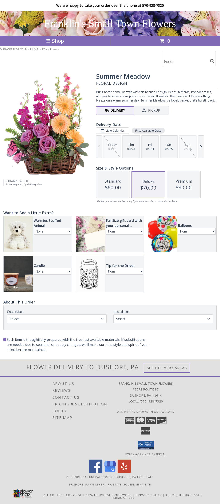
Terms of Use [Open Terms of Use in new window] (123, 497)
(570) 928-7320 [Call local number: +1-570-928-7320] (151, 401)
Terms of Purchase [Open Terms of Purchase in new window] (183, 495)
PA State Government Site (129, 484)
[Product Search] (185, 61)
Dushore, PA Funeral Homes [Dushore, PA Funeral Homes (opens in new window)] (89, 477)
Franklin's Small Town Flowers (110, 23)
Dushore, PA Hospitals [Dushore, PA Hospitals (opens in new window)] (135, 477)
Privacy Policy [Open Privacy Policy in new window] (149, 495)
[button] (146, 445)
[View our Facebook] (95, 472)
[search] (212, 61)
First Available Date (148, 130)
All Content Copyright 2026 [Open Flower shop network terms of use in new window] (68, 495)
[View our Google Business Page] (110, 472)
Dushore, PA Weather (87, 484)
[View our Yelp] (124, 472)
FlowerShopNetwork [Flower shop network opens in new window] (113, 495)
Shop (55, 40)
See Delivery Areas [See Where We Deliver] (167, 367)
